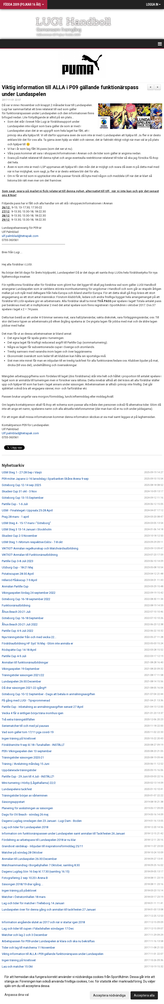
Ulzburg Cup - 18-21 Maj (17, 567)
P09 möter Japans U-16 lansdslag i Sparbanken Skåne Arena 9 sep (45, 478)
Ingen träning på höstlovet (19, 738)
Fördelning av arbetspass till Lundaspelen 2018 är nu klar (39, 840)
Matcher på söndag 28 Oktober (22, 852)
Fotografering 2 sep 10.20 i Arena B (25, 878)
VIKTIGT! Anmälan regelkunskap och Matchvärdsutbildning (40, 548)
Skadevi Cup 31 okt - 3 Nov (19, 491)
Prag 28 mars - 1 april (15, 516)
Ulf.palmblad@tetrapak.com (20, 433)
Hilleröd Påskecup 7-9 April (19, 580)
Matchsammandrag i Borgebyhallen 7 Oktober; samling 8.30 (41, 865)
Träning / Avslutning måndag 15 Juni (25, 764)
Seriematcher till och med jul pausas (25, 725)
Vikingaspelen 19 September (20, 668)
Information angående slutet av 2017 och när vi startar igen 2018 (43, 922)
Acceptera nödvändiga (109, 995)
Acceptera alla (144, 995)
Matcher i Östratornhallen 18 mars (23, 897)
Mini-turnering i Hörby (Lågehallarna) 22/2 (29, 783)
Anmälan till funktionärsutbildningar (25, 662)
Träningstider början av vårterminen (25, 795)
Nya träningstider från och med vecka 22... (29, 637)
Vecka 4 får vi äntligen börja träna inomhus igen (32, 713)
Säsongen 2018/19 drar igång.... (22, 884)
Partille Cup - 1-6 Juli (15, 504)
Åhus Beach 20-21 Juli (16, 611)
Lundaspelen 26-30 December (21, 681)
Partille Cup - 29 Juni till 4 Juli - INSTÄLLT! (28, 776)
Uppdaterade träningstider (19, 770)
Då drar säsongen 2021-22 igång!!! (24, 687)
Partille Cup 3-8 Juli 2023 (17, 561)
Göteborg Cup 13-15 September (22, 497)
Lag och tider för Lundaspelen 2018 (25, 827)
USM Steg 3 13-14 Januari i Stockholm (27, 529)
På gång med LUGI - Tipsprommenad (26, 700)
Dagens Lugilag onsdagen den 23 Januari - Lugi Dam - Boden (42, 821)
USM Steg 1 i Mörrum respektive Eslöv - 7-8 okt (32, 542)
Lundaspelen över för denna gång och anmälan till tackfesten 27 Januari (49, 909)
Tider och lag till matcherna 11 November (28, 947)
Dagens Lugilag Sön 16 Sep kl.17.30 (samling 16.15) (35, 871)
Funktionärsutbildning (16, 605)
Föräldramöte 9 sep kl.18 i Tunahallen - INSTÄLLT (33, 744)
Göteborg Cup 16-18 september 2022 (26, 599)
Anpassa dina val (17, 995)
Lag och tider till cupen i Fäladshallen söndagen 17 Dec (38, 928)
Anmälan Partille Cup (15, 586)
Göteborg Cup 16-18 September (22, 618)
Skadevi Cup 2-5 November (19, 535)
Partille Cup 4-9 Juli (14, 656)
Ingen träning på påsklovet (19, 890)
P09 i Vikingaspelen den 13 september (27, 751)
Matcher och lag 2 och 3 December (24, 935)
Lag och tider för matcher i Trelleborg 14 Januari (33, 903)
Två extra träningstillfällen (18, 719)
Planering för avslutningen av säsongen (27, 808)
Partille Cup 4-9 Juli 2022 (17, 630)
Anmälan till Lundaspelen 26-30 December (29, 859)
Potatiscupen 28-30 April (18, 573)
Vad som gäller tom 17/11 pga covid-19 (27, 732)
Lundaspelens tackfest (17, 789)
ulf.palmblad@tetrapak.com (20, 236)
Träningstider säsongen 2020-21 (23, 757)
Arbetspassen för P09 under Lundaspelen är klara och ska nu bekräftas (48, 941)
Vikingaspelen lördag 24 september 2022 (28, 592)
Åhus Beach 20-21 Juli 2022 (20, 624)
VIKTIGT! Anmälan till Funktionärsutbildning (30, 554)
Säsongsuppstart (13, 802)
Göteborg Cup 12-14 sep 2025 (21, 485)
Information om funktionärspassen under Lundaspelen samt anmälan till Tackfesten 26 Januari (63, 833)
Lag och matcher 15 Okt (17, 966)
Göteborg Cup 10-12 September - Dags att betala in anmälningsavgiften (48, 694)
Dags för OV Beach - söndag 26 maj (25, 814)
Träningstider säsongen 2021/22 (23, 675)
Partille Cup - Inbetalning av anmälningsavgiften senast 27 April (42, 706)
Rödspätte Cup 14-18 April (19, 649)
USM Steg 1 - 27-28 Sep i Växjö (22, 472)
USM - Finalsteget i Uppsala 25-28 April (27, 510)
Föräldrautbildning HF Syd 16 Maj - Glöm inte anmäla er (37, 643)
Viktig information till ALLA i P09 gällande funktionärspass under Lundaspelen (52, 954)
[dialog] (82, 986)
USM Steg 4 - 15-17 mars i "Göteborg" (26, 523)
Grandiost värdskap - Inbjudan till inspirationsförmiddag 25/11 (42, 846)
